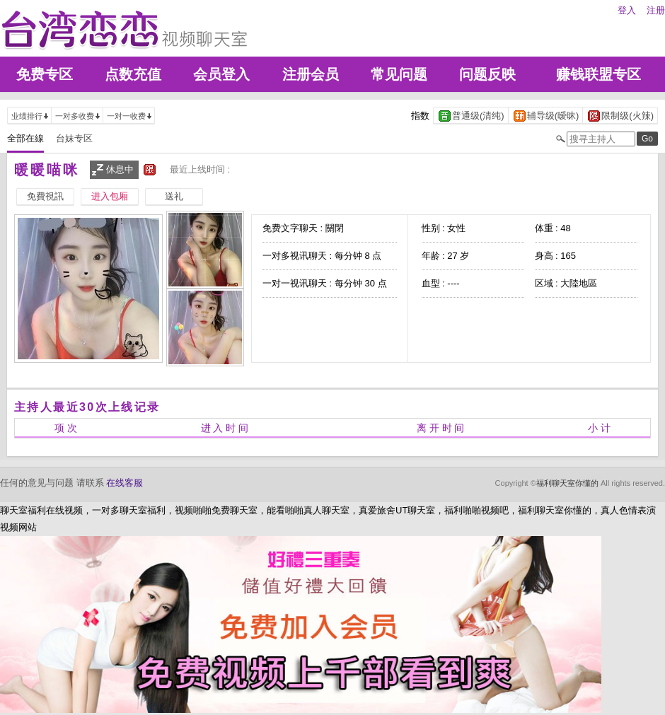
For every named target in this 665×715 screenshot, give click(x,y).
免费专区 (44, 74)
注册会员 (310, 74)
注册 (656, 10)
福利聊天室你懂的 (567, 483)
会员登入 (221, 74)
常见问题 (399, 74)
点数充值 (133, 74)
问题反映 (487, 74)
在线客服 (124, 482)
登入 (627, 10)
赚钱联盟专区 (598, 74)
